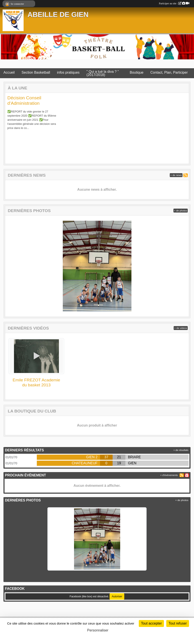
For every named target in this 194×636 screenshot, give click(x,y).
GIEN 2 (91, 457)
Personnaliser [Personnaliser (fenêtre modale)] (97, 630)
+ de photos (180, 210)
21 (119, 457)
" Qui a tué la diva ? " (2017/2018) (102, 73)
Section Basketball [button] (36, 72)
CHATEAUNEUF (84, 463)
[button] (12, 128)
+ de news (176, 175)
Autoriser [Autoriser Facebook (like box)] (117, 596)
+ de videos (180, 328)
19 (119, 463)
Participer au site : (174, 3)
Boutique (136, 72)
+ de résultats (180, 450)
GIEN (132, 463)
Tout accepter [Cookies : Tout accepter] (151, 623)
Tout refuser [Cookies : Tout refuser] (177, 623)
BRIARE (134, 457)
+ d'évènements (169, 475)
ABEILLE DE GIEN (58, 15)
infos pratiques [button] (68, 72)
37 (106, 457)
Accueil (9, 72)
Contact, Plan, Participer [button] (169, 72)
